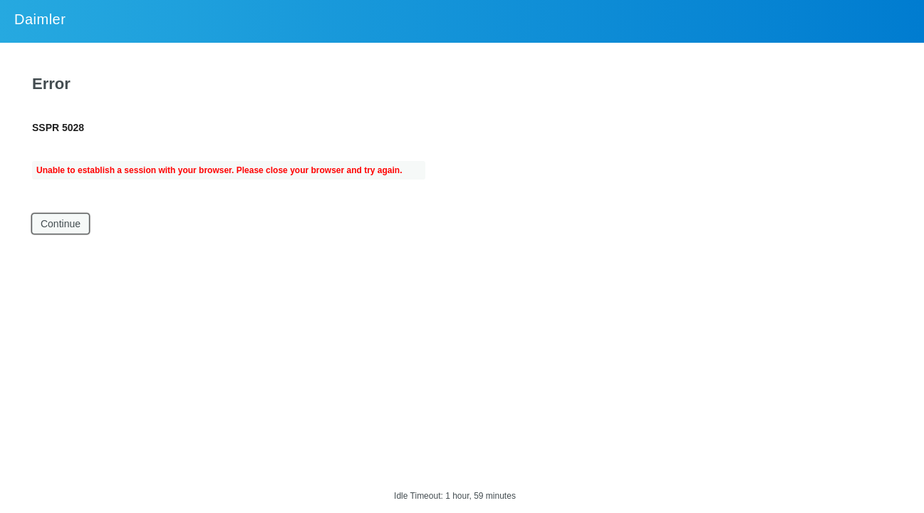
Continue (61, 223)
